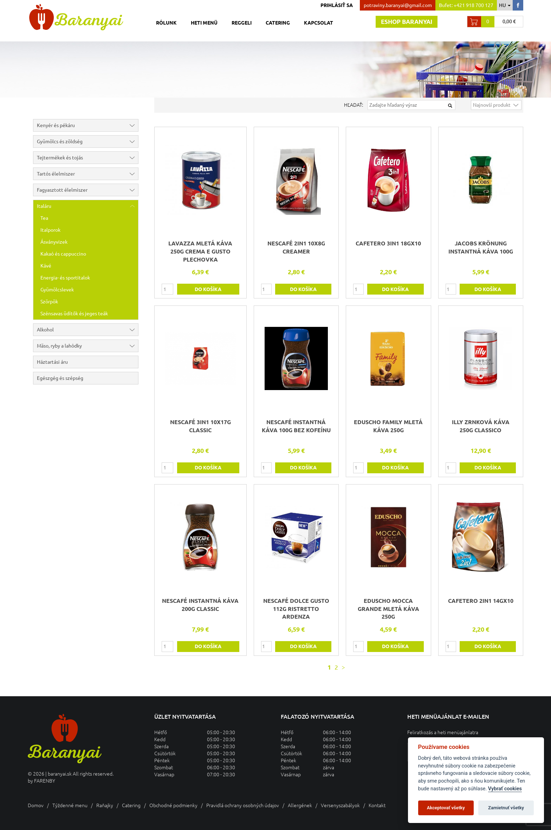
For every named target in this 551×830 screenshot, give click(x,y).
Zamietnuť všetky (506, 807)
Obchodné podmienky (173, 805)
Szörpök (49, 301)
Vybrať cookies (505, 789)
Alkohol (87, 330)
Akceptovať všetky (446, 807)
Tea (44, 218)
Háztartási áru (52, 362)
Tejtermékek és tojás (87, 158)
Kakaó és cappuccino (63, 254)
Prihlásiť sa (336, 5)
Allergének (300, 805)
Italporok (50, 230)
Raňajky (104, 805)
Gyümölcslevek (57, 289)
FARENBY (44, 781)
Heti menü (204, 23)
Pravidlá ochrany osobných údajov (242, 805)
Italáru (87, 206)
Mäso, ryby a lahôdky (87, 346)
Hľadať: (353, 105)
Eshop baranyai (406, 21)
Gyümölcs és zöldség (87, 141)
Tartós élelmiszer (87, 174)
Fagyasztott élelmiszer (87, 190)
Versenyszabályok (340, 805)
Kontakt (377, 805)
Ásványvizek (53, 242)
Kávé (45, 266)
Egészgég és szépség (60, 378)
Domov (36, 805)
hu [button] (505, 5)
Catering (278, 23)
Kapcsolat (318, 23)
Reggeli (242, 23)
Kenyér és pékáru (87, 125)
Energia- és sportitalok (65, 278)
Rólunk (166, 23)
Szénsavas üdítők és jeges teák (74, 313)
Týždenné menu (69, 805)
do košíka (208, 289)
